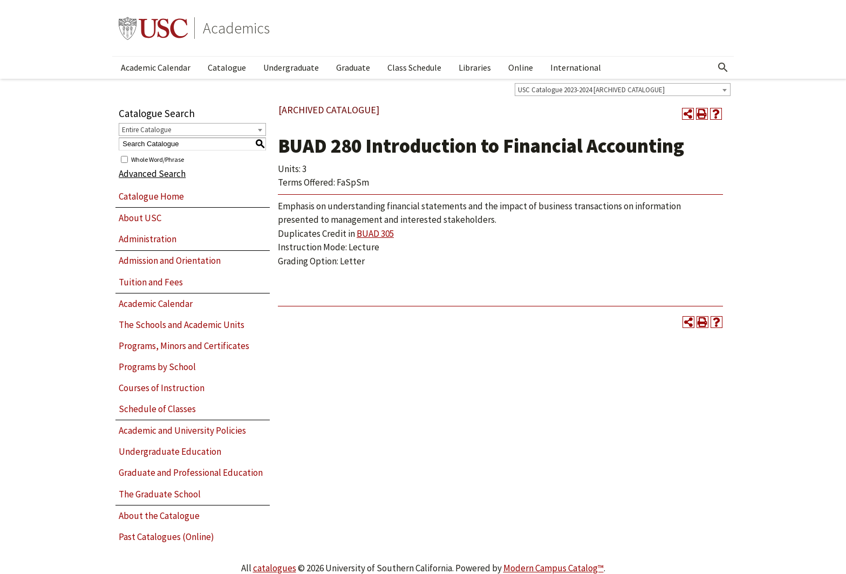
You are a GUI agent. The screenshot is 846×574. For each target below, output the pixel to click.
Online (520, 67)
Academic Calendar (155, 67)
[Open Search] (723, 67)
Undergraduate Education (170, 451)
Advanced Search (152, 174)
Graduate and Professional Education (191, 473)
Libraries (475, 67)
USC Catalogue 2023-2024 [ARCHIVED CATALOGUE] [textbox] (591, 89)
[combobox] (623, 89)
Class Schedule (414, 67)
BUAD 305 (375, 234)
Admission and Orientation (170, 260)
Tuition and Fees (151, 282)
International (575, 67)
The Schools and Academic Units (181, 325)
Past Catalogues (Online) (166, 537)
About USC (140, 218)
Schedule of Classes (157, 409)
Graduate (353, 67)
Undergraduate (291, 67)
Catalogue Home (151, 196)
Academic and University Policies (182, 430)
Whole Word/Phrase (157, 159)
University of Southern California (153, 28)
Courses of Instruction (161, 388)
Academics (236, 28)
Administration (147, 239)
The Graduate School (160, 494)
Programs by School (157, 367)
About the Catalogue (159, 516)
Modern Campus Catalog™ (553, 568)
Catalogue (227, 67)
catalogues (274, 568)
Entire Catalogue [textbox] (146, 129)
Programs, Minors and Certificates (184, 346)
